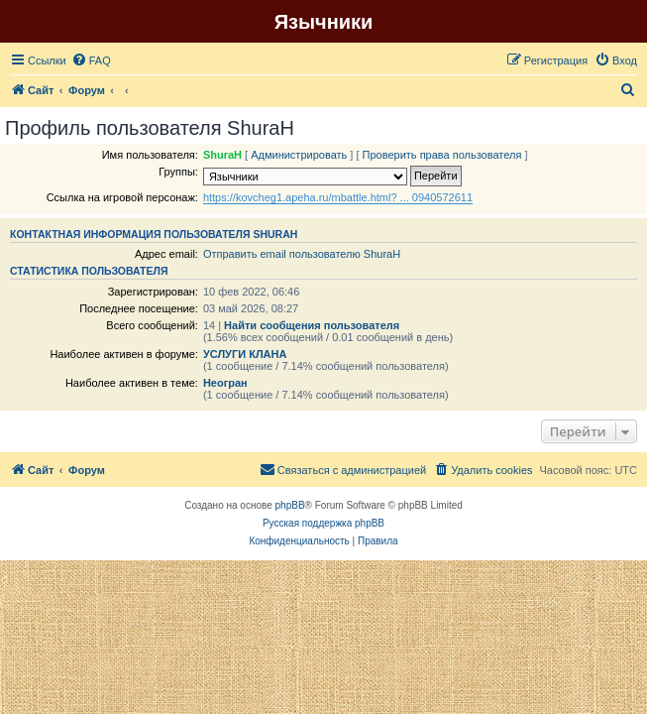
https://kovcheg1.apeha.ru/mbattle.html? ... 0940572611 (338, 197)
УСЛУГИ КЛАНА (245, 354)
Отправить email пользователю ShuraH (301, 254)
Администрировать (299, 155)
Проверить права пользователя (442, 155)
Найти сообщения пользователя (311, 325)
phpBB (290, 505)
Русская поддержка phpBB (323, 523)
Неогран (225, 383)
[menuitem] (91, 60)
